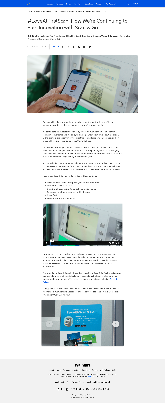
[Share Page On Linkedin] (73, 46)
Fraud (63, 374)
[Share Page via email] (84, 46)
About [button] (50, 4)
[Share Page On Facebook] (62, 46)
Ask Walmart (111, 4)
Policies (68, 376)
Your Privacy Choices (98, 376)
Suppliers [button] (89, 4)
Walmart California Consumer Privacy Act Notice (81, 374)
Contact (62, 376)
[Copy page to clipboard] (89, 46)
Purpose (66, 370)
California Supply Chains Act (108, 374)
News (58, 370)
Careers (99, 4)
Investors (76, 370)
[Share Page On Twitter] (68, 46)
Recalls (84, 376)
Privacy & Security (53, 374)
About (38, 11)
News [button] (68, 4)
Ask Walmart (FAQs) (108, 370)
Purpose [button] (59, 4)
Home (31, 11)
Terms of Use (76, 376)
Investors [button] (78, 4)
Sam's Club (47, 11)
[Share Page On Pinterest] (79, 46)
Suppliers (86, 370)
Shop (135, 3)
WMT (93, 389)
